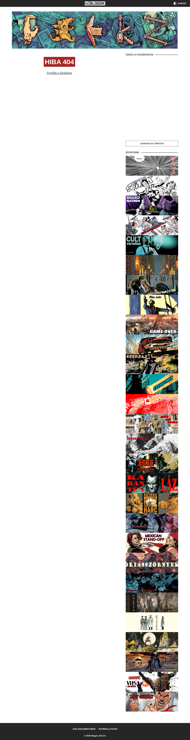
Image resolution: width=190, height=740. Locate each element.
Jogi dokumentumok (84, 729)
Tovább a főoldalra (59, 73)
